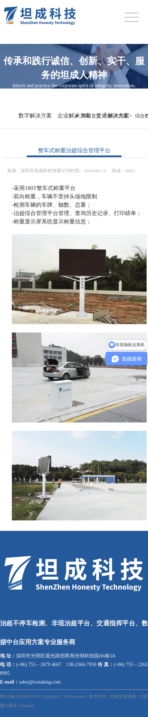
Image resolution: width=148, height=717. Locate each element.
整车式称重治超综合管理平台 (74, 150)
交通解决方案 (113, 116)
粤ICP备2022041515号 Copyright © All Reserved (43, 696)
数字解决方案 (35, 116)
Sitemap (26, 705)
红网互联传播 (123, 696)
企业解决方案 (74, 116)
